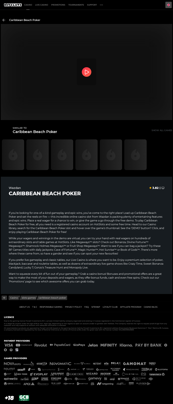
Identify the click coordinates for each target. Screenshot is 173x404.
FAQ (86, 307)
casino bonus (97, 273)
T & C (34, 307)
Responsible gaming (51, 307)
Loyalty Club (110, 307)
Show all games (162, 130)
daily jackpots (44, 249)
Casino (28, 5)
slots (29, 242)
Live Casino (78, 259)
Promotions (58, 5)
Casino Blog (151, 307)
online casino (78, 216)
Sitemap (95, 307)
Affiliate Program (130, 307)
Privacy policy (73, 307)
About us (24, 307)
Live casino (41, 5)
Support (92, 5)
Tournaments (76, 5)
